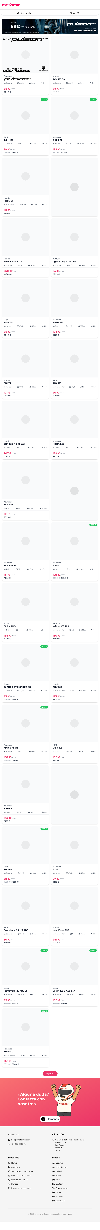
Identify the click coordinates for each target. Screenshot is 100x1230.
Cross (56, 1200)
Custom (57, 1192)
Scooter (57, 1171)
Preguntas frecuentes (19, 1196)
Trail (56, 1188)
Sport (56, 1184)
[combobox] (25, 13)
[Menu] (95, 4)
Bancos (13, 1192)
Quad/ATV (58, 1209)
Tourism (57, 1205)
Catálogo (14, 1175)
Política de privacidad (19, 1184)
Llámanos (50, 1127)
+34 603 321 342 (17, 1152)
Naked (57, 1179)
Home (12, 1171)
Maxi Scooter (60, 1175)
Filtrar (74, 13)
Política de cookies (18, 1188)
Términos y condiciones (20, 1180)
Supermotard (60, 1196)
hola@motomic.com (19, 1148)
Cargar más (50, 1073)
